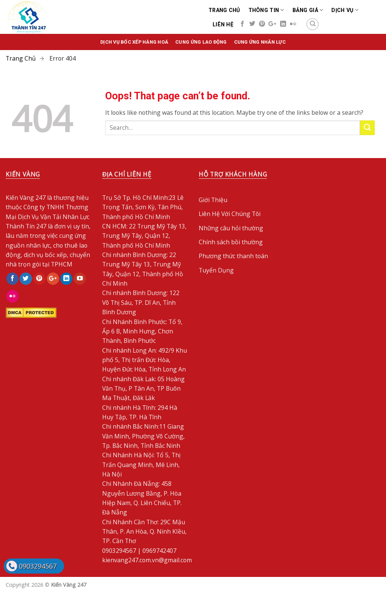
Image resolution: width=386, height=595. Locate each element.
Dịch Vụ (344, 10)
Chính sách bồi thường (231, 242)
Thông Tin (266, 10)
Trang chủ (224, 10)
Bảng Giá (308, 10)
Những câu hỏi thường (231, 228)
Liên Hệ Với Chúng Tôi (229, 214)
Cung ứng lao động (201, 42)
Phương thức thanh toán (233, 256)
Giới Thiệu (213, 200)
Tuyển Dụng (216, 270)
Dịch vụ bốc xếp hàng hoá (134, 42)
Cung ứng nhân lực (260, 42)
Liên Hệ (223, 24)
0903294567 (38, 566)
